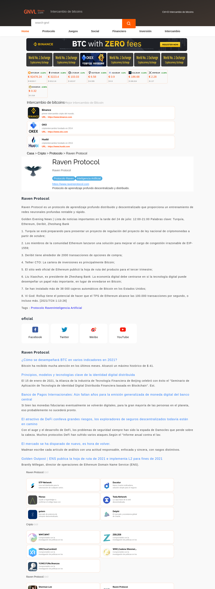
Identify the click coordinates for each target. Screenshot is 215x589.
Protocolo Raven (42, 278)
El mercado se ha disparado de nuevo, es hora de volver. (65, 414)
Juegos (73, 28)
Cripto (42, 124)
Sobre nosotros (108, 566)
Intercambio (172, 28)
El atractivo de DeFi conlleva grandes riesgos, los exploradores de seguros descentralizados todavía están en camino (104, 392)
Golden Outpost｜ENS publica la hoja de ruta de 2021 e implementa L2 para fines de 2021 (92, 429)
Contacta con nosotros (77, 566)
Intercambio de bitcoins (95, 584)
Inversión (146, 28)
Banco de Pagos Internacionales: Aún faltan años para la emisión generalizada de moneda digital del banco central (105, 367)
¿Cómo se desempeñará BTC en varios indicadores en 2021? (69, 330)
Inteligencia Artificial (68, 278)
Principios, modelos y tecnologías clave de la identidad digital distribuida (78, 345)
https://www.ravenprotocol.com (70, 154)
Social (95, 28)
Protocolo (48, 28)
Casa (30, 124)
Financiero (119, 28)
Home (25, 28)
